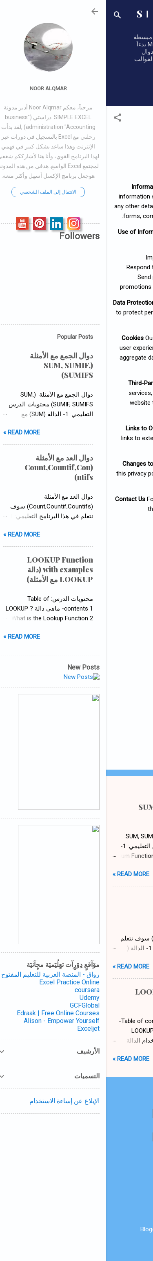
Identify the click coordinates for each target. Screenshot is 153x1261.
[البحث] (11, 16)
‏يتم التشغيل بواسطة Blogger (76, 1229)
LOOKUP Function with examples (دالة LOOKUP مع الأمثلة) (87, 996)
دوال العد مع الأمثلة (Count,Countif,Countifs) (102, 904)
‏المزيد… (110, 89)
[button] (11, 119)
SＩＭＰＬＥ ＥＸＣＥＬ (77, 18)
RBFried (56, 1245)
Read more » (25, 874)
